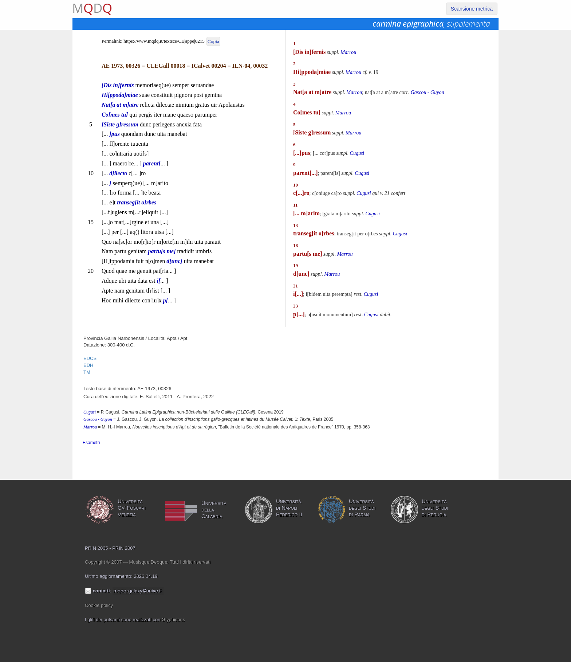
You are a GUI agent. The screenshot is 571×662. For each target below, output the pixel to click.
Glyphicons (173, 619)
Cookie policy (99, 605)
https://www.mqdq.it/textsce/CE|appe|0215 (163, 41)
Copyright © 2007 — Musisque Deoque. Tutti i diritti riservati (147, 562)
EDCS (90, 358)
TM (86, 372)
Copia (213, 41)
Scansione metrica (472, 9)
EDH (88, 365)
